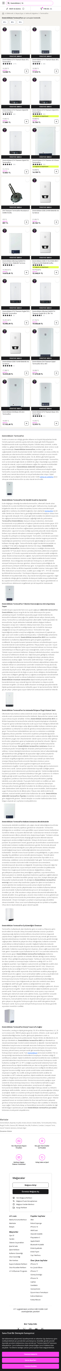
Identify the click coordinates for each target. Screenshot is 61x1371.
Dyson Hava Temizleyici (39, 1293)
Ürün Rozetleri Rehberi (17, 1268)
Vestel (34, 1123)
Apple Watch (35, 1241)
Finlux (54, 1123)
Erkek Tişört (34, 1252)
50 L (20, 22)
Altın (32, 1220)
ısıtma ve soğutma (46, 477)
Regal (2, 1125)
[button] (13, 52)
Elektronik (9, 13)
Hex (26, 1125)
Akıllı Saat (34, 1230)
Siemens (13, 1128)
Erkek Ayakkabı (36, 1248)
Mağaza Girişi (30, 1185)
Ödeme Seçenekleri (16, 1243)
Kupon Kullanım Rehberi (18, 1264)
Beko (39, 1123)
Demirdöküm (32, 1053)
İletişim (11, 1227)
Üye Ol (11, 1236)
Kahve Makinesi (36, 1296)
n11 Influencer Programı (18, 1271)
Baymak (13, 1123)
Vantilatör (34, 1285)
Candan (41, 1125)
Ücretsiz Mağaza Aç (30, 1191)
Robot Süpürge (36, 1223)
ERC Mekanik (20, 1125)
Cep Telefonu (35, 1255)
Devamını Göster (6, 1131)
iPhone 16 (34, 1278)
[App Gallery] (37, 1317)
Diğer (24, 1128)
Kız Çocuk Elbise (36, 1268)
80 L (12, 22)
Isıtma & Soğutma (32, 13)
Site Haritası (13, 1260)
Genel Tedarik (5, 1128)
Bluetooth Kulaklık (37, 1245)
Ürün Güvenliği (14, 1257)
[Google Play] (23, 1317)
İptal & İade (13, 1246)
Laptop (33, 1282)
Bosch (29, 1123)
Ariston (24, 1123)
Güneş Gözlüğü (36, 1275)
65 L (4, 22)
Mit (29, 1125)
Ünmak (19, 1128)
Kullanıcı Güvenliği (16, 1253)
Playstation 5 (35, 1238)
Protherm (34, 1125)
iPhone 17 (34, 1271)
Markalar (12, 1223)
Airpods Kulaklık (36, 1234)
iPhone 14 (34, 1227)
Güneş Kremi (35, 1289)
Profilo (6, 1125)
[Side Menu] (3, 3)
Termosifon (44, 13)
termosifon (49, 511)
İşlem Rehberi (14, 1250)
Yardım (11, 1239)
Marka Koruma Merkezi (18, 1220)
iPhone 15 (34, 1264)
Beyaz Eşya (19, 13)
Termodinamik (46, 1123)
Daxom (12, 1125)
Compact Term (49, 1125)
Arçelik (18, 1123)
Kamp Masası (35, 1300)
